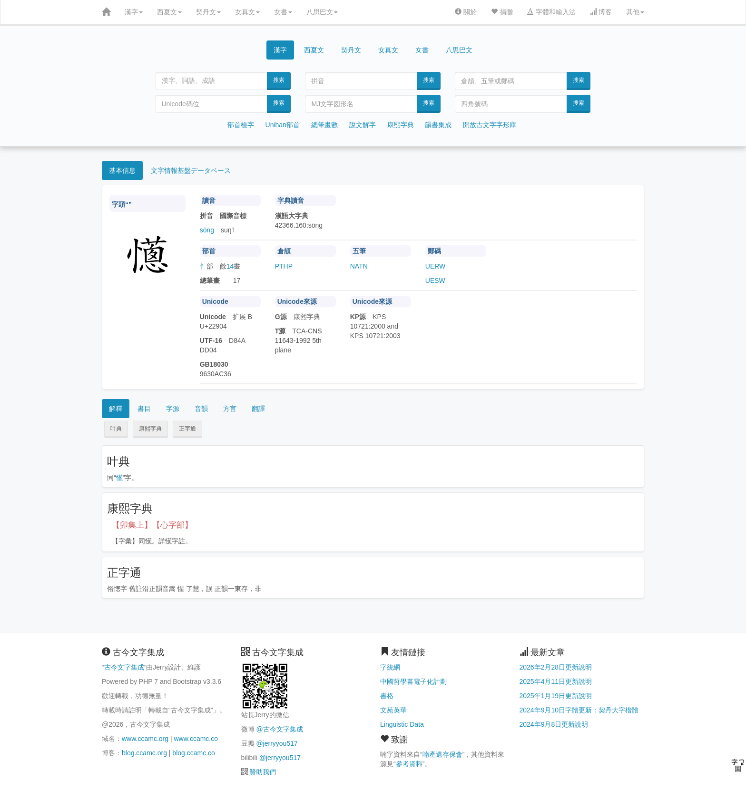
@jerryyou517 (276, 743)
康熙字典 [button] (150, 428)
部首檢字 (240, 125)
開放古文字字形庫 (489, 125)
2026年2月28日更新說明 (556, 667)
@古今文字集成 (279, 729)
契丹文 (208, 12)
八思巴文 (322, 12)
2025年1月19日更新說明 (556, 696)
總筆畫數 (324, 125)
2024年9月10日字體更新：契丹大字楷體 (579, 710)
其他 (635, 12)
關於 (466, 12)
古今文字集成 (124, 667)
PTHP (284, 266)
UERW (435, 266)
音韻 (201, 408)
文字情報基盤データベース (191, 170)
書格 (386, 696)
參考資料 (409, 764)
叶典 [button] (116, 428)
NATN (359, 266)
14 (230, 266)
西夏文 (169, 12)
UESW (435, 280)
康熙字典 (400, 125)
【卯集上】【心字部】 (152, 525)
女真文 (247, 12)
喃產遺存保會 (442, 754)
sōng (207, 230)
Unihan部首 (282, 125)
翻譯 (258, 408)
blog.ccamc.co (193, 753)
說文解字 (362, 125)
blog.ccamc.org (144, 753)
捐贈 (502, 12)
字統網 (390, 667)
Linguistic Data (402, 724)
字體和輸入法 (551, 12)
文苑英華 (393, 710)
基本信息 (122, 170)
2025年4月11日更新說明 (556, 681)
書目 (144, 408)
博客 (601, 12)
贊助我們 (262, 772)
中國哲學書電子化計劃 (413, 681)
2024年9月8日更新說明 (554, 724)
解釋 (115, 408)
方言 (229, 408)
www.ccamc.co (196, 738)
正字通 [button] (187, 428)
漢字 (134, 12)
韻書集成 (438, 125)
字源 (172, 408)
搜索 (279, 80)
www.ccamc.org (145, 738)
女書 (283, 12)
